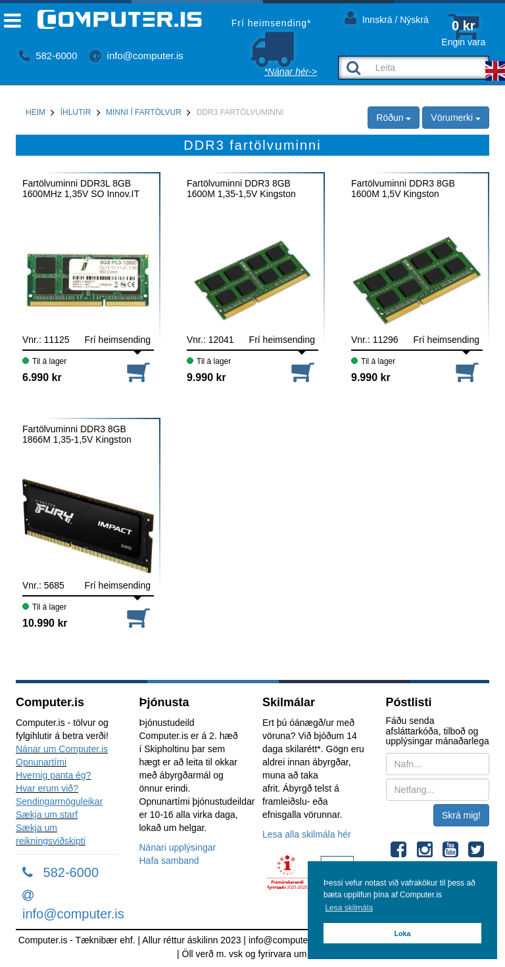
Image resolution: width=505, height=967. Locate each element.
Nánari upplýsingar (177, 847)
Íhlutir (75, 112)
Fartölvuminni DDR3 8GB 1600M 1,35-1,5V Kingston (241, 188)
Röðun (393, 117)
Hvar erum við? (47, 788)
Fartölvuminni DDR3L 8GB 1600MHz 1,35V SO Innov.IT (80, 188)
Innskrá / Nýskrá (387, 17)
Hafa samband (169, 860)
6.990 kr (42, 377)
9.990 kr (206, 377)
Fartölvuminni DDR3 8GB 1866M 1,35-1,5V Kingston (77, 434)
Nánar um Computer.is (62, 749)
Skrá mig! (461, 815)
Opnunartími (41, 762)
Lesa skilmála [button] (349, 907)
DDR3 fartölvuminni (240, 112)
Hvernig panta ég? (53, 775)
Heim (35, 112)
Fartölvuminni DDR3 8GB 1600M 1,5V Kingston (403, 188)
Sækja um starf (47, 814)
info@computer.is (136, 55)
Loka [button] (402, 933)
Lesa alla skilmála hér (306, 834)
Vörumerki (456, 117)
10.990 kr (45, 623)
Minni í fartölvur (143, 112)
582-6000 (48, 55)
